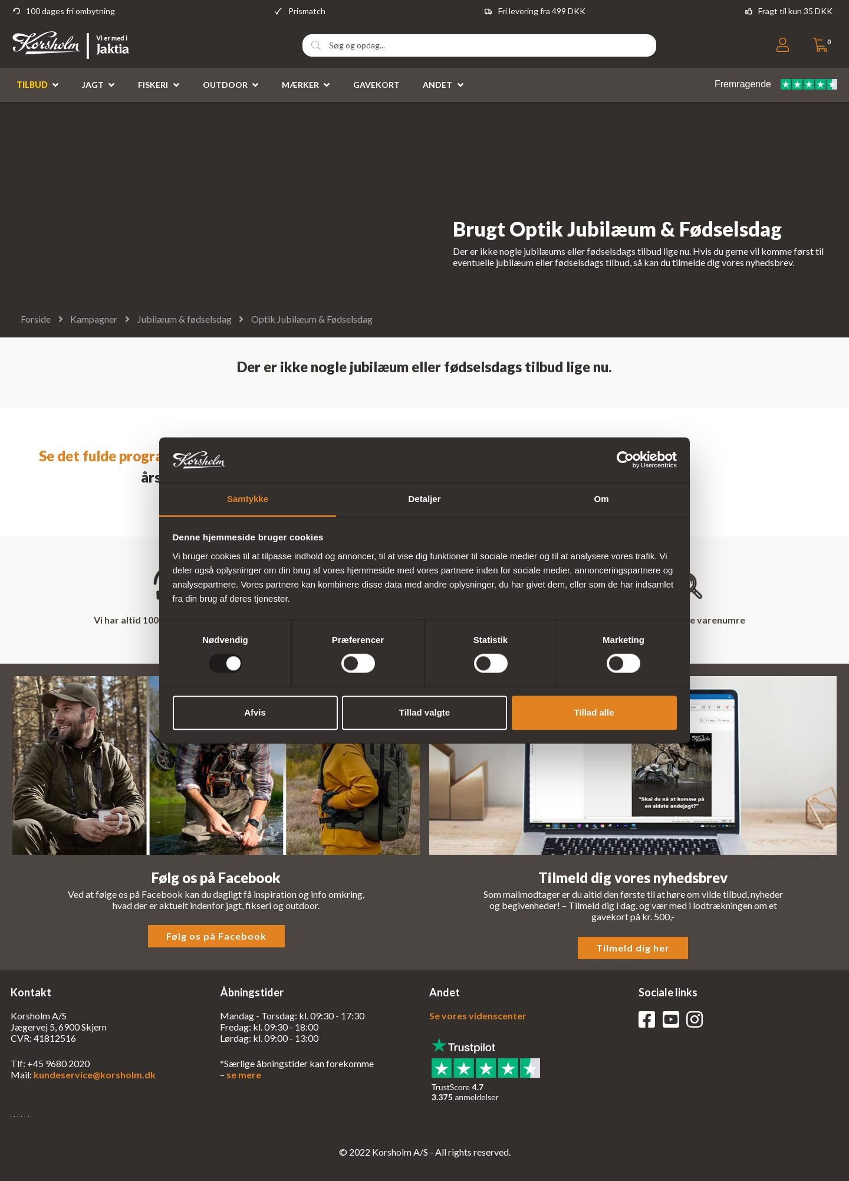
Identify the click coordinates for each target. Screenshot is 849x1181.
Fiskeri (153, 85)
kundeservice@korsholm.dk (95, 1074)
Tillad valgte (424, 712)
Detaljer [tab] (424, 499)
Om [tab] (601, 499)
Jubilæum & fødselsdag (184, 318)
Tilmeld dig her (633, 947)
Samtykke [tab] (247, 499)
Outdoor (225, 85)
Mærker (300, 85)
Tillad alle (594, 712)
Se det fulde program (107, 455)
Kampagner (93, 318)
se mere (243, 1074)
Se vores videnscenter (477, 1015)
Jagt (93, 85)
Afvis (255, 712)
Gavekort (376, 85)
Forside (36, 318)
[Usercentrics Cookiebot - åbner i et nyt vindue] (625, 460)
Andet (437, 85)
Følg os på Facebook (216, 935)
